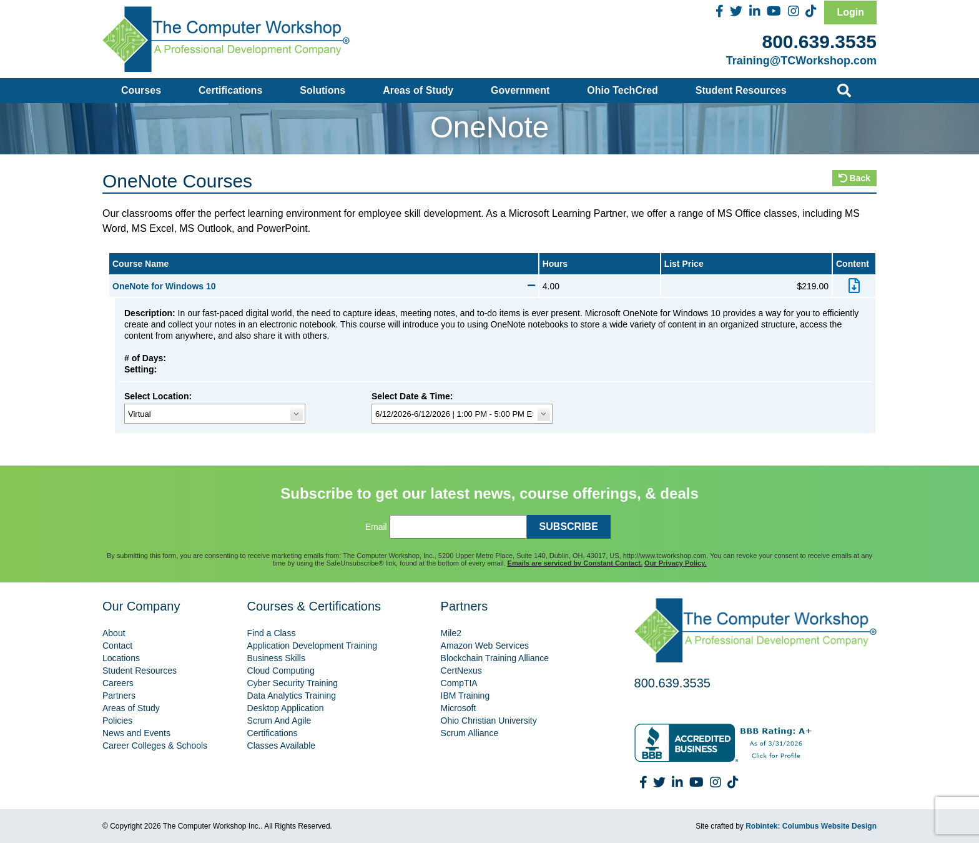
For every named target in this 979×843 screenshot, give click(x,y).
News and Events (136, 733)
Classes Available (281, 746)
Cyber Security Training (292, 683)
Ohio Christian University (489, 721)
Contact (117, 646)
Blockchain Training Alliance (495, 658)
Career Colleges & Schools (154, 746)
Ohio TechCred (622, 90)
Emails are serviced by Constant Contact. (575, 563)
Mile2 (451, 633)
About (113, 633)
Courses (141, 90)
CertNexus (461, 671)
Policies (117, 721)
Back (854, 178)
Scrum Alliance (470, 733)
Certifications (230, 90)
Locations (121, 658)
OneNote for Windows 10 (323, 286)
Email (376, 527)
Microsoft (458, 708)
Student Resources (741, 90)
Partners (118, 696)
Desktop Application (285, 708)
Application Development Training (312, 646)
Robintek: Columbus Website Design (811, 826)
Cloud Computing (281, 671)
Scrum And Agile (279, 721)
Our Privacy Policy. (675, 563)
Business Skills (276, 658)
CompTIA (459, 683)
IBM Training (465, 696)
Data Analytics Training (291, 696)
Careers (118, 683)
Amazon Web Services (485, 646)
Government (520, 90)
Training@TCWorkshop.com (801, 60)
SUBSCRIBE (568, 526)
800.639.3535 (819, 41)
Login (850, 12)
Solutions (322, 90)
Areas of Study (418, 90)
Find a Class (271, 633)
